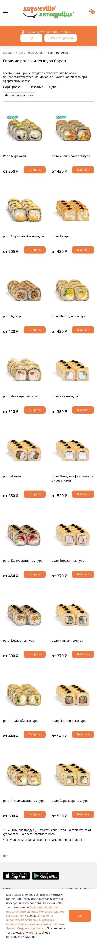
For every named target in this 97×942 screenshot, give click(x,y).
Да (31, 38)
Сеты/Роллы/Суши (31, 53)
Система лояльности (76, 889)
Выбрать (35, 170)
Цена (53, 87)
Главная (8, 53)
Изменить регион (60, 38)
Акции (7, 889)
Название (36, 87)
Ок (80, 916)
